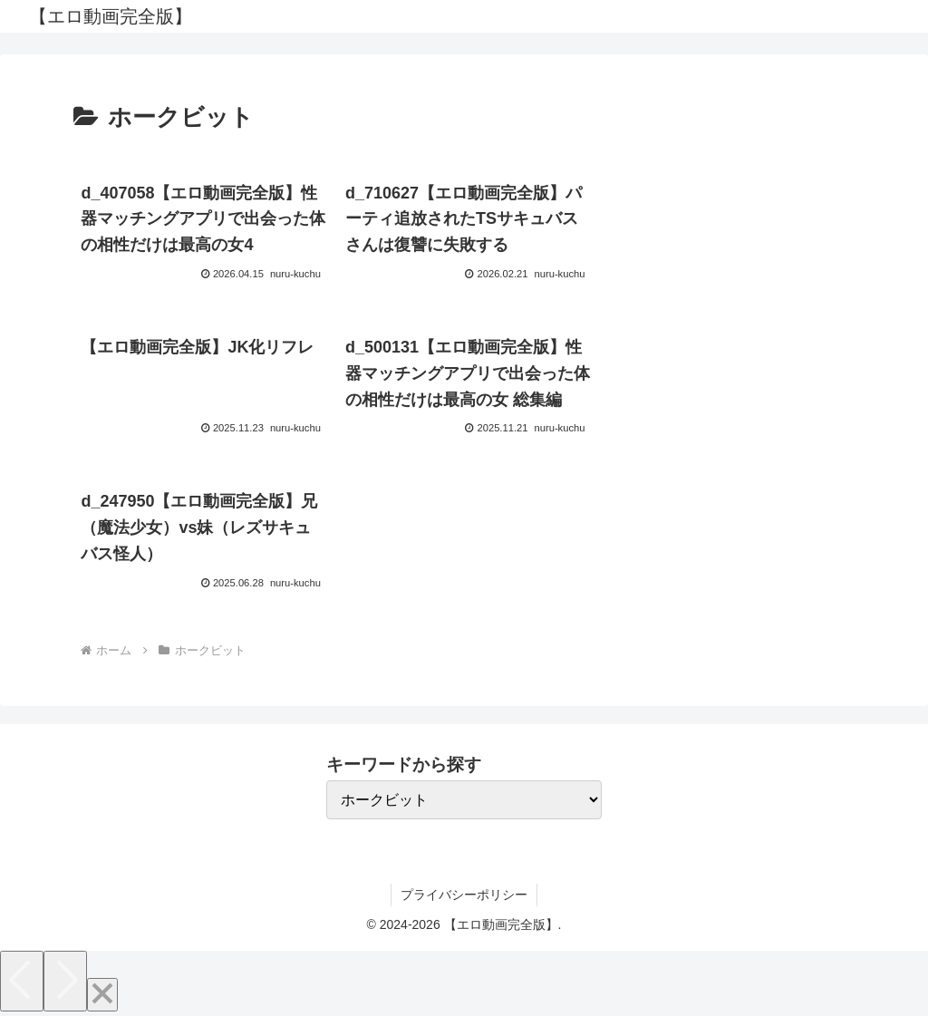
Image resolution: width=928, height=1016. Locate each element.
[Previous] (22, 981)
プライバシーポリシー (464, 894)
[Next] (65, 981)
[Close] (102, 994)
